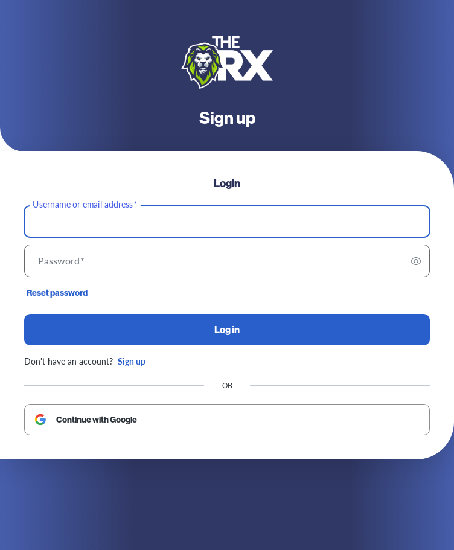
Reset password (57, 292)
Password (61, 260)
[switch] (416, 261)
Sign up (131, 361)
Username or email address (85, 204)
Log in (227, 330)
